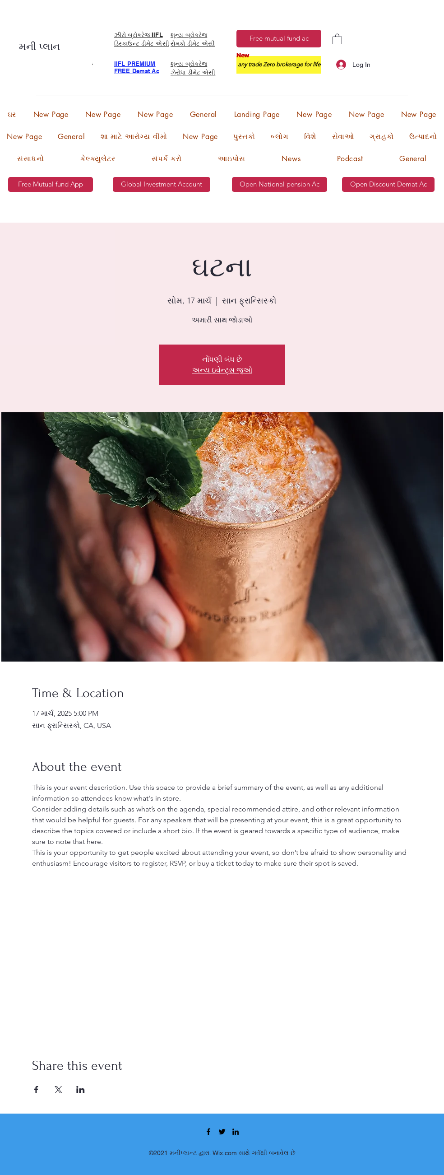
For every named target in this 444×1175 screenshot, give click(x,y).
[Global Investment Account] (161, 184)
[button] (337, 38)
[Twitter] (222, 1131)
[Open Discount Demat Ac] (388, 184)
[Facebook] (208, 1131)
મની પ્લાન (41, 47)
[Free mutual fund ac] (278, 38)
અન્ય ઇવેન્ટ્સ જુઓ (222, 370)
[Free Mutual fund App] (50, 184)
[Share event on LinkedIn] (80, 1089)
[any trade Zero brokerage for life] (278, 65)
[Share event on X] (58, 1089)
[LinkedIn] (235, 1131)
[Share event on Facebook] (36, 1089)
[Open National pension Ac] (279, 184)
